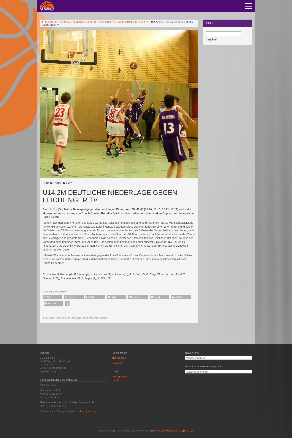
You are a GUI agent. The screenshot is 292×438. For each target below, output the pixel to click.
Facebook (119, 357)
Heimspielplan (119, 376)
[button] (52, 297)
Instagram (117, 363)
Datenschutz (173, 431)
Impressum (159, 431)
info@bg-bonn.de (87, 411)
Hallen (115, 380)
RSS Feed (103, 318)
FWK (69, 183)
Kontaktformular (48, 371)
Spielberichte (68, 318)
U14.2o (78, 318)
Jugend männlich (53, 318)
